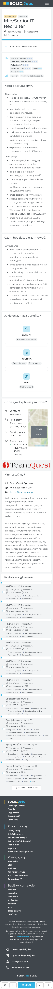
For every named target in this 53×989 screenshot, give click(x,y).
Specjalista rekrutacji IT (19, 698)
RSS (10, 907)
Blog (10, 865)
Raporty (12, 848)
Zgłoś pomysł (14, 911)
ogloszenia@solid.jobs (23, 955)
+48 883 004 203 (20, 967)
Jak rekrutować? (16, 872)
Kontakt (12, 889)
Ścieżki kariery (15, 834)
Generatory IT (15, 879)
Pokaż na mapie (39, 432)
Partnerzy (13, 819)
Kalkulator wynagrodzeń (20, 851)
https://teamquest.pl (21, 492)
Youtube (12, 903)
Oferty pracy (14, 830)
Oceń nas (12, 914)
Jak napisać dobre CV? (19, 841)
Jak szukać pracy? (17, 837)
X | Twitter (13, 900)
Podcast (12, 868)
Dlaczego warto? (16, 805)
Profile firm (13, 844)
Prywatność (14, 816)
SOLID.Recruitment (18, 875)
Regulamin (13, 812)
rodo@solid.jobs (20, 961)
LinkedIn (12, 893)
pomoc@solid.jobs (21, 949)
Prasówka (13, 861)
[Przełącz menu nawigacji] (47, 3)
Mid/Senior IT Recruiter (19, 586)
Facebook (13, 896)
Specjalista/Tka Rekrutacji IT (21, 744)
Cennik (11, 809)
